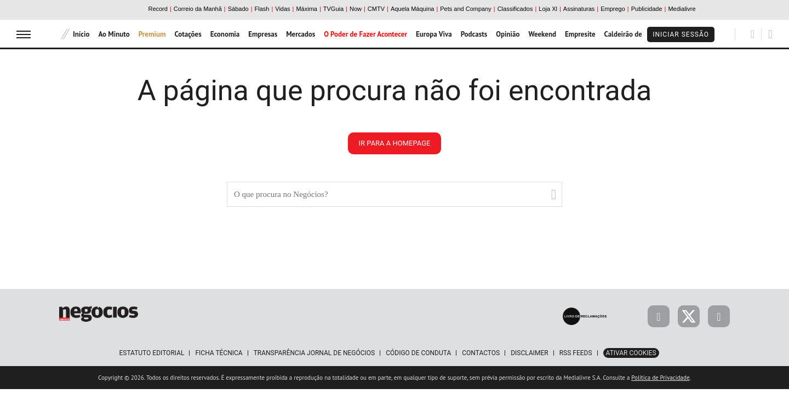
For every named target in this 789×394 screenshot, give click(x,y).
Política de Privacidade (660, 377)
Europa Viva (434, 34)
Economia (225, 34)
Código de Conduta (418, 353)
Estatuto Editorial (151, 353)
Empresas (262, 34)
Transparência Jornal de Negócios (314, 353)
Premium (152, 34)
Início (81, 34)
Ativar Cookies (631, 353)
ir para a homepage (395, 143)
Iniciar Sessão (681, 34)
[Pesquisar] (752, 33)
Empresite (580, 34)
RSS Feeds (575, 353)
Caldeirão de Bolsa (632, 34)
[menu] (23, 34)
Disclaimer (529, 353)
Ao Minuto (113, 34)
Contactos (481, 353)
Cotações (187, 34)
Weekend (542, 34)
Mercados (300, 34)
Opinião (507, 34)
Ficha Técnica (218, 353)
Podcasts (474, 34)
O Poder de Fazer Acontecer (365, 34)
